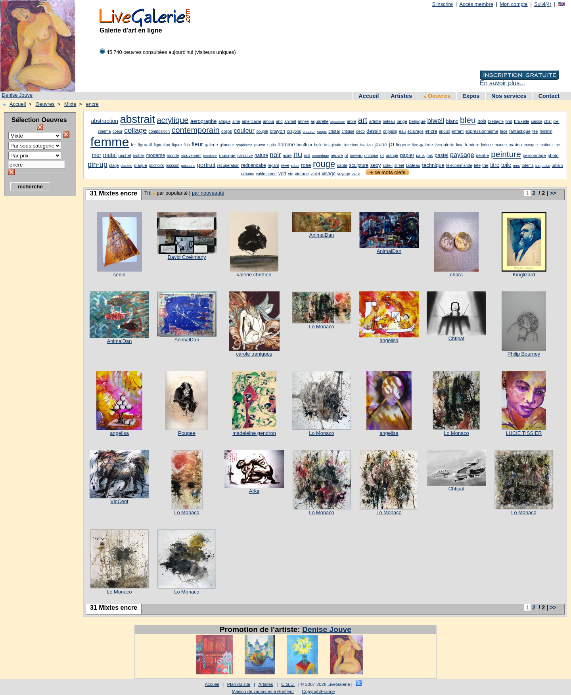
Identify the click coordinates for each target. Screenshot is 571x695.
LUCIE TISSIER (524, 433)
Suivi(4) (542, 4)
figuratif (145, 144)
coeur (118, 131)
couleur (244, 130)
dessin (373, 131)
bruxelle (521, 121)
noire (287, 155)
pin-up (97, 164)
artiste (375, 121)
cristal (334, 131)
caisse (536, 121)
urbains (247, 174)
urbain (557, 165)
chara (456, 275)
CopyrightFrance (318, 691)
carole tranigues (254, 354)
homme (286, 144)
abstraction (104, 121)
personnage (534, 155)
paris (420, 155)
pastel (441, 155)
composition (159, 131)
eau (402, 131)
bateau (389, 121)
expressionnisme (482, 131)
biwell (436, 120)
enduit (444, 131)
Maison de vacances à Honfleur (263, 691)
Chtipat (456, 338)
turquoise (542, 166)
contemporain (195, 130)
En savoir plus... (502, 83)
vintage (302, 173)
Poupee (186, 433)
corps (226, 131)
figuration (162, 145)
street (399, 165)
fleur (197, 144)
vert (282, 173)
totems (528, 165)
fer (133, 144)
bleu (468, 119)
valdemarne (266, 174)
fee (535, 131)
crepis (322, 132)
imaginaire (333, 145)
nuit (307, 155)
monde (173, 155)
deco (360, 131)
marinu (515, 144)
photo (553, 155)
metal (110, 155)
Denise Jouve (17, 95)
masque (531, 145)
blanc (452, 121)
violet (315, 174)
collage (135, 130)
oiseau (356, 155)
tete (477, 165)
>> (553, 193)
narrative (245, 155)
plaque (140, 165)
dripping (390, 131)
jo (391, 144)
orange (392, 155)
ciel (556, 121)
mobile (138, 155)
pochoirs (156, 165)
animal (290, 121)
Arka (254, 491)
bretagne (496, 121)
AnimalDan (321, 235)
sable (342, 165)
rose (306, 165)
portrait (206, 164)
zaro (356, 173)
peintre (482, 155)
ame (236, 121)
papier (407, 155)
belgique (417, 121)
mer (96, 155)
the (485, 165)
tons (516, 166)
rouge (324, 164)
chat (548, 121)
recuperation (228, 165)
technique (433, 165)
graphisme (244, 145)
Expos (470, 96)
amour (268, 121)
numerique (320, 156)
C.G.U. (288, 684)
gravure (261, 145)
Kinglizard (524, 275)
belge (402, 121)
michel (125, 155)
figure (177, 145)
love (459, 145)
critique (347, 131)
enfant (458, 131)
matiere (546, 145)
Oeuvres (437, 96)
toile (506, 165)
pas (429, 155)
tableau (413, 165)
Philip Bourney (524, 354)
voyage (343, 174)
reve (285, 165)
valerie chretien (254, 275)
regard (273, 165)
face (504, 131)
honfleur (304, 144)
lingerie (403, 144)
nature (261, 155)
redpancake (253, 165)
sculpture (359, 165)
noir (275, 155)
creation (309, 132)
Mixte (70, 104)
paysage (462, 154)
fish (187, 145)
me (557, 145)
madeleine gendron (254, 433)
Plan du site (238, 684)
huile (318, 145)
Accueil (368, 96)
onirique (371, 155)
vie (290, 174)
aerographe (203, 121)
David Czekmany (187, 257)
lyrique (486, 145)
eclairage (415, 131)
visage (328, 173)
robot (295, 166)
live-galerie (422, 144)
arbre (351, 121)
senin (119, 275)
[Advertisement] (35, 319)
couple (262, 131)
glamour (227, 145)
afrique (224, 121)
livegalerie (444, 144)
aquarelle (319, 121)
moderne (155, 155)
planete (126, 166)
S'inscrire (442, 4)
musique (227, 155)
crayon (277, 131)
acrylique (172, 120)
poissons (188, 166)
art (362, 120)
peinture (506, 154)
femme (109, 142)
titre (494, 165)
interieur (351, 145)
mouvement (191, 155)
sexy (375, 165)
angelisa (389, 340)
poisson (172, 165)
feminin (546, 131)
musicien (210, 156)
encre (92, 104)
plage (114, 165)
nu (297, 154)
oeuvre (337, 155)
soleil (388, 165)
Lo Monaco (321, 326)
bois (481, 121)
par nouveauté (208, 193)
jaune (381, 144)
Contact (549, 96)
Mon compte (513, 4)
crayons (294, 131)
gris (272, 145)
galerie (211, 144)
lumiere (472, 144)
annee (303, 121)
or (382, 155)
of (346, 155)
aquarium (337, 122)
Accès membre (476, 4)
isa (363, 145)
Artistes (401, 96)
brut (509, 121)
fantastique (520, 131)
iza (370, 144)
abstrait (137, 119)
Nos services (509, 96)
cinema (104, 131)
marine (500, 145)
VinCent (119, 501)
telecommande (459, 165)
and (279, 121)
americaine (251, 121)
